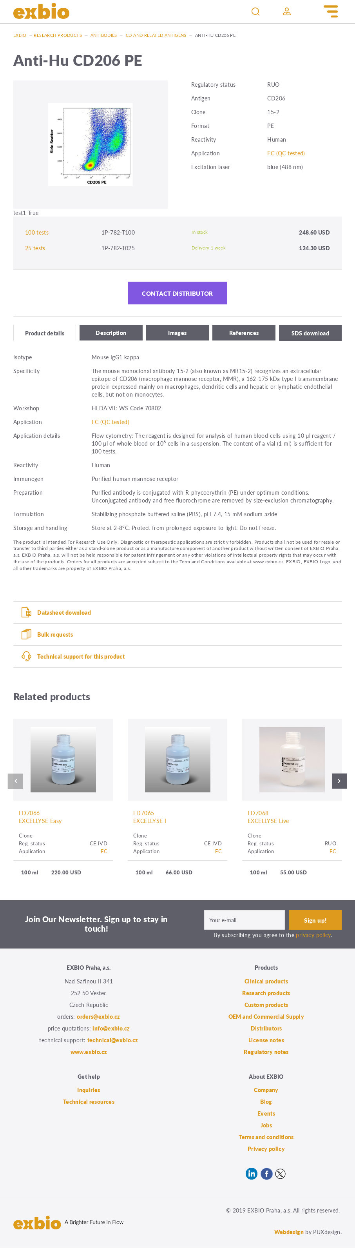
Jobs (266, 1127)
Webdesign (289, 1233)
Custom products (266, 1006)
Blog (266, 1103)
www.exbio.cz (89, 1053)
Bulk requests (55, 635)
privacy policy (313, 936)
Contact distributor (177, 293)
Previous (14, 782)
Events (266, 1115)
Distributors (266, 1029)
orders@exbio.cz (98, 1017)
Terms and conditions (266, 1138)
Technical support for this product (81, 657)
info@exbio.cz (111, 1029)
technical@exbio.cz (112, 1041)
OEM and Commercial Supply (266, 1017)
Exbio (20, 35)
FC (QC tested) (286, 153)
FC (104, 852)
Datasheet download (64, 613)
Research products (58, 35)
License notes (266, 1041)
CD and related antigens (156, 35)
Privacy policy (266, 1150)
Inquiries (88, 1091)
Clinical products (266, 982)
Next (341, 782)
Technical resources (88, 1103)
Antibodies (104, 35)
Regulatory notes (266, 1053)
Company (266, 1091)
